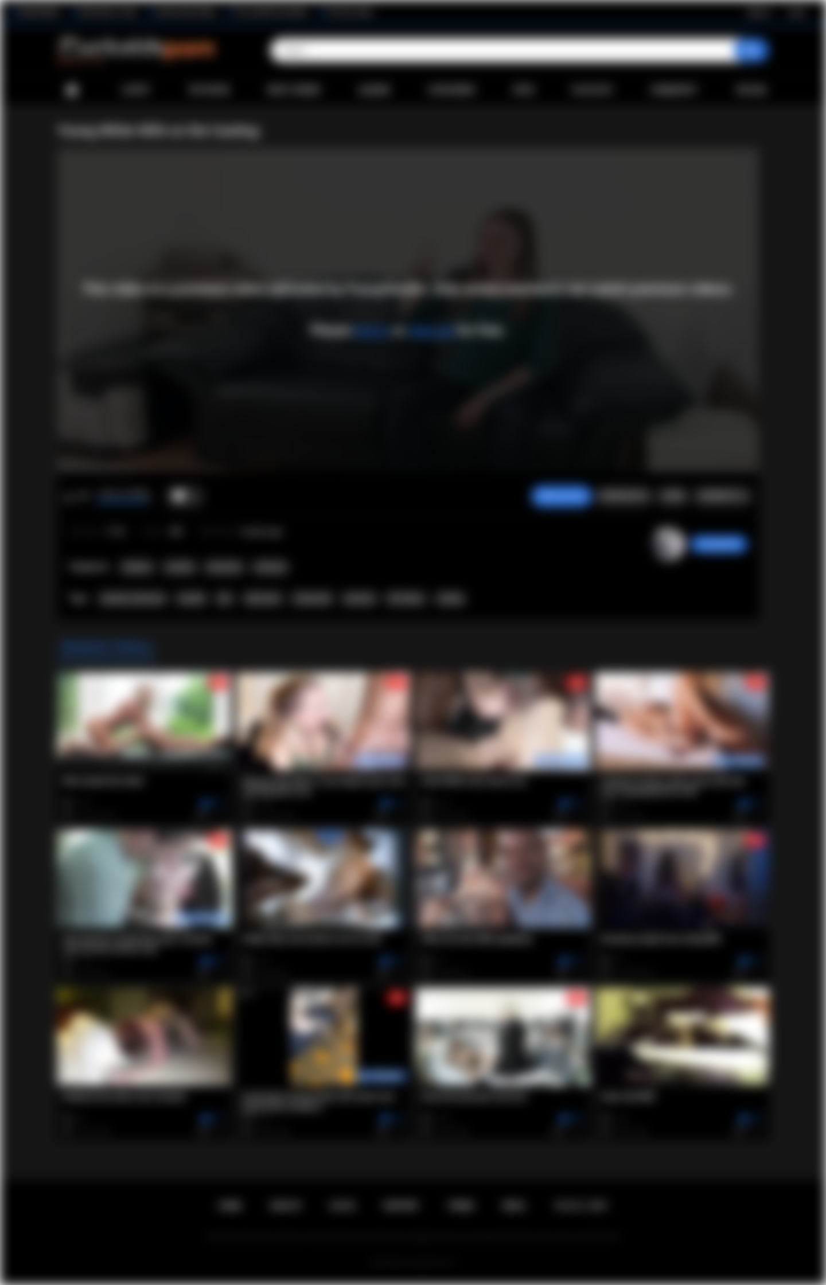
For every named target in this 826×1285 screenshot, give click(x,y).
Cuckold (179, 567)
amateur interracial (132, 599)
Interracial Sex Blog (185, 12)
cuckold (191, 599)
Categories (451, 90)
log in (372, 330)
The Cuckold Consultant (271, 12)
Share (673, 496)
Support (401, 1205)
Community (674, 90)
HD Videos (406, 599)
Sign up (758, 12)
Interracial (224, 567)
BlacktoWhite (40, 12)
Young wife (312, 599)
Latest (136, 90)
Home (71, 90)
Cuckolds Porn (426, 1263)
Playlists (592, 90)
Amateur (137, 567)
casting (450, 599)
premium (359, 599)
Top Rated (208, 90)
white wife (262, 599)
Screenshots (624, 496)
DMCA (513, 1205)
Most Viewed (293, 90)
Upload (751, 90)
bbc (225, 599)
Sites (523, 90)
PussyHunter (719, 544)
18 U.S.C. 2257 (580, 1205)
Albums (375, 90)
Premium (270, 567)
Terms (460, 1205)
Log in (796, 12)
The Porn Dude (349, 12)
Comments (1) (722, 496)
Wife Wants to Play (108, 12)
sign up (430, 330)
